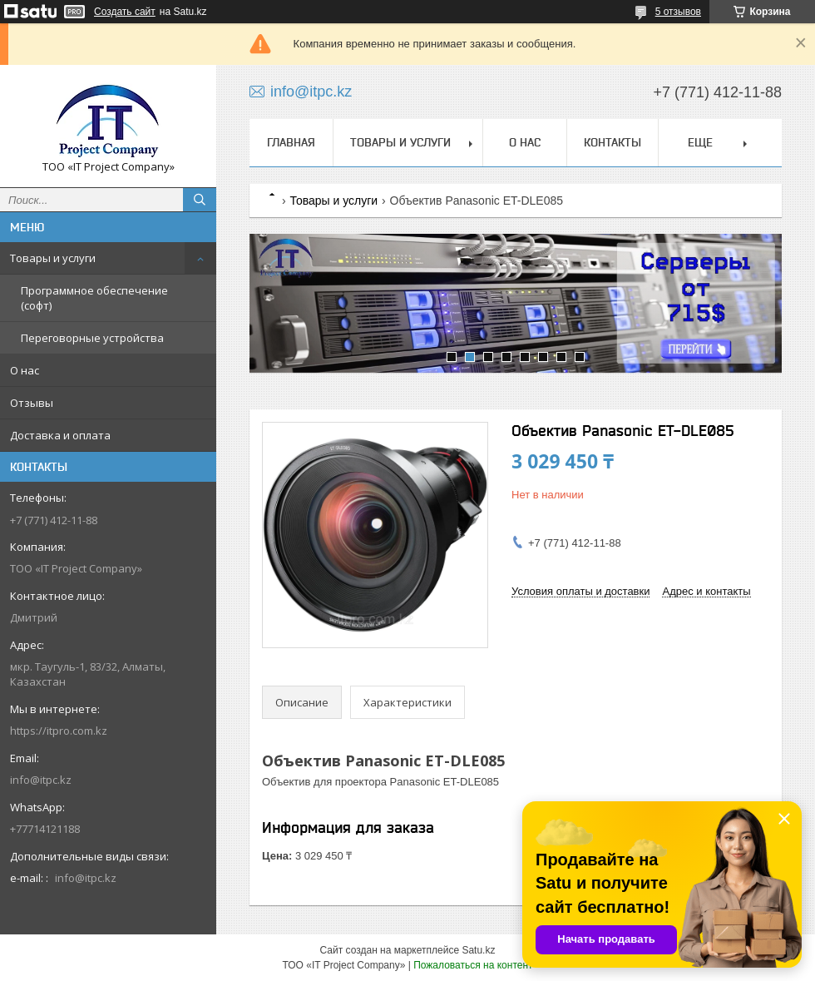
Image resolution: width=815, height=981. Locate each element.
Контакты (612, 142)
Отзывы (31, 402)
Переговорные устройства (92, 337)
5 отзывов (678, 11)
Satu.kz (478, 950)
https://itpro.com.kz (58, 730)
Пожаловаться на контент (472, 965)
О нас (24, 370)
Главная (291, 142)
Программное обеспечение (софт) (94, 298)
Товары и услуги (53, 257)
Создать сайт (125, 11)
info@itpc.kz (41, 779)
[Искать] (199, 199)
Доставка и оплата (60, 435)
